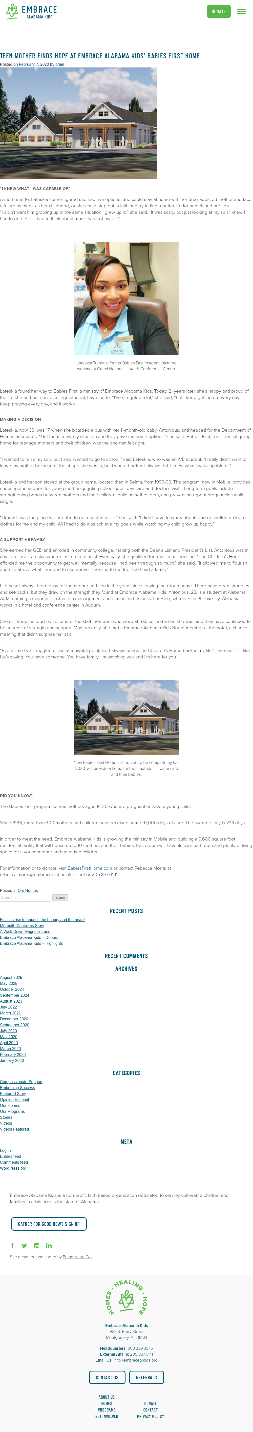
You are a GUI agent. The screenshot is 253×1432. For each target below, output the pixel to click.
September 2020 (14, 1025)
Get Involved (106, 1416)
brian (59, 64)
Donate (219, 11)
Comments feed (14, 1162)
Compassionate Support (21, 1082)
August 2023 (11, 1001)
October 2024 (12, 989)
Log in (5, 1150)
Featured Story (13, 1094)
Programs (107, 1410)
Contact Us (107, 1377)
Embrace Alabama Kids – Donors (29, 937)
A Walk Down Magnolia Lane (25, 931)
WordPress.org (13, 1168)
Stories (6, 1117)
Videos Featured (14, 1129)
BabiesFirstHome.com (90, 868)
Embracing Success (17, 1088)
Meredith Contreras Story (22, 926)
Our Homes (28, 890)
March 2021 (10, 1013)
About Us (107, 1397)
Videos (6, 1123)
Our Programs (12, 1111)
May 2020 (8, 1037)
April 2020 (9, 1043)
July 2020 (8, 1031)
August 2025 (11, 977)
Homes (107, 1403)
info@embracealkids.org (135, 1360)
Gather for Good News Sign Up (49, 1224)
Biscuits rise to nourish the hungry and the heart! (42, 920)
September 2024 (14, 995)
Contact (150, 1410)
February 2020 (13, 1055)
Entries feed (10, 1156)
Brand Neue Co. (77, 1257)
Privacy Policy (150, 1416)
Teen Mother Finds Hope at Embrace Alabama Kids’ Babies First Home (100, 56)
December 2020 (14, 1019)
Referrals (146, 1377)
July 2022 (8, 1007)
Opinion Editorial (14, 1099)
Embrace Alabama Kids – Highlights (31, 943)
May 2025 (8, 983)
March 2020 (10, 1049)
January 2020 (12, 1060)
